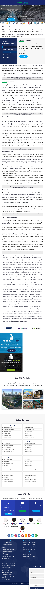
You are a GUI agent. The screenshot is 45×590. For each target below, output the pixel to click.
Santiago (26, 313)
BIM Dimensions (27, 490)
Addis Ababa (25, 260)
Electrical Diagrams (10, 202)
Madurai (21, 293)
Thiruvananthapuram (10, 320)
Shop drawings (39, 126)
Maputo (7, 296)
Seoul (27, 314)
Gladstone (12, 281)
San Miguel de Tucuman (28, 311)
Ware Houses (5, 470)
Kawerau (40, 286)
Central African (27, 271)
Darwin (30, 274)
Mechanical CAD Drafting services (31, 163)
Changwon (9, 272)
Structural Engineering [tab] (8, 54)
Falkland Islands (36, 276)
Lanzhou (26, 289)
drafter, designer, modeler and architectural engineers (19, 107)
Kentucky (13, 287)
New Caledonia (18, 303)
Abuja (19, 260)
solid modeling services (27, 167)
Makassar (36, 293)
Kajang (9, 286)
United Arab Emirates (10, 321)
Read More (23, 61)
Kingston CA (9, 289)
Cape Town (37, 269)
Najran (26, 299)
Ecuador (9, 276)
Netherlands (5, 303)
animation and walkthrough (35, 92)
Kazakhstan (5, 287)
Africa (33, 260)
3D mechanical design (35, 164)
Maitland (32, 293)
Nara (21, 301)
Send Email (36, 516)
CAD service (11, 34)
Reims (41, 308)
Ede (12, 276)
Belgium (7, 267)
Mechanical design (27, 164)
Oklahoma (37, 303)
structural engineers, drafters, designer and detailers (19, 238)
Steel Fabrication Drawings (7, 468)
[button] (3, 19)
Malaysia (10, 294)
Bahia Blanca (19, 264)
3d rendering (9, 103)
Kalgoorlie (12, 286)
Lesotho (12, 291)
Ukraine (40, 320)
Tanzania (11, 318)
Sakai (35, 309)
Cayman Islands (20, 271)
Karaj (30, 286)
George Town (16, 279)
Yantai (4, 326)
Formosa (29, 277)
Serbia (30, 314)
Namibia (32, 299)
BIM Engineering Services (7, 480)
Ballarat (33, 264)
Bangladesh (13, 265)
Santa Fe (17, 313)
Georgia (20, 279)
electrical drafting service (29, 199)
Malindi (20, 294)
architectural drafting (25, 109)
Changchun (40, 271)
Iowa (25, 284)
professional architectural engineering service (20, 89)
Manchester (35, 294)
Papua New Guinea (38, 304)
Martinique (32, 296)
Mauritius (26, 298)
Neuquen (9, 303)
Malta (23, 294)
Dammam (16, 274)
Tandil (8, 318)
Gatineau (8, 279)
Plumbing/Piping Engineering (29, 448)
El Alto (26, 276)
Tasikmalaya (18, 318)
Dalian (13, 274)
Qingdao (16, 308)
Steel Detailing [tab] (6, 62)
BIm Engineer (5, 482)
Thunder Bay (17, 320)
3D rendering (9, 92)
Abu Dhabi (15, 260)
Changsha (5, 272)
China (41, 272)
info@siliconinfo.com (36, 514)
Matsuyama (17, 298)
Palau (11, 304)
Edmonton (20, 276)
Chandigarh (35, 271)
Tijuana (23, 320)
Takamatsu (37, 316)
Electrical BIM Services (6, 490)
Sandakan (5, 313)
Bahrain (24, 264)
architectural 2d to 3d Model (15, 105)
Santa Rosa (22, 313)
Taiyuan (28, 316)
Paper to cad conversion (12, 166)
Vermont (24, 323)
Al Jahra (10, 262)
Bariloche (21, 265)
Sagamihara (23, 309)
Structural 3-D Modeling (31, 234)
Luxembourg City (32, 291)
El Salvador (30, 276)
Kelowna (9, 287)
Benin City (25, 267)
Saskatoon (5, 314)
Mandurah (40, 294)
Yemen (15, 326)
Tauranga (23, 318)
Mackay (12, 293)
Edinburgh (15, 276)
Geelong (11, 279)
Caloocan (15, 269)
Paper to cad (18, 72)
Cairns (41, 267)
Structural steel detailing (19, 126)
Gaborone (40, 277)
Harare (28, 282)
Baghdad (10, 264)
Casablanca (14, 271)
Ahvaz (41, 260)
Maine (29, 293)
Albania (24, 262)
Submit (37, 588)
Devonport (5, 276)
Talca (41, 316)
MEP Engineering (6, 448)
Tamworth (5, 318)
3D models (15, 94)
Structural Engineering (28, 432)
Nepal (41, 301)
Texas (37, 318)
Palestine (20, 304)
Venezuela (17, 323)
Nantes (12, 301)
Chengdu (21, 272)
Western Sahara (31, 325)
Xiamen (40, 325)
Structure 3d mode (28, 128)
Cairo (4, 269)
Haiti (31, 281)
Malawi (6, 294)
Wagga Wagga (29, 323)
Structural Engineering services (17, 125)
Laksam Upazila (21, 289)
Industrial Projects (6, 438)
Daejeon (7, 274)
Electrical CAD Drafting (7, 199)
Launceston (40, 289)
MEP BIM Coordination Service (8, 454)
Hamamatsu (7, 282)
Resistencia (8, 309)
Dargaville (26, 274)
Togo (31, 320)
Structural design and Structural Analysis (11, 129)
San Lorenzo (12, 311)
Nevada (13, 303)
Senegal (23, 314)
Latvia (36, 289)
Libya (27, 291)
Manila (4, 296)
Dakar (10, 274)
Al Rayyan (14, 262)
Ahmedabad (37, 260)
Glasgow (16, 281)
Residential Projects (6, 440)
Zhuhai (26, 326)
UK (38, 320)
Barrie (28, 265)
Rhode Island (16, 309)
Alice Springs (5, 264)
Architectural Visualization (23, 94)
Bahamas (14, 264)
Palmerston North (25, 304)
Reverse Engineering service (34, 166)
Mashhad (40, 296)
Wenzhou (20, 325)
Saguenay (28, 309)
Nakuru (29, 299)
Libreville (24, 291)
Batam (34, 265)
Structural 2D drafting (30, 126)
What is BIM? (26, 482)
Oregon (4, 304)
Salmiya (38, 309)
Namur (36, 299)
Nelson (37, 301)
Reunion (12, 309)
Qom (19, 308)
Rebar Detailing (5, 466)
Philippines (40, 306)
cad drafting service (10, 73)
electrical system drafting (29, 201)
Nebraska (34, 301)
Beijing (40, 265)
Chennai (25, 272)
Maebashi (25, 293)
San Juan (7, 311)
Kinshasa (13, 289)
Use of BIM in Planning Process (30, 484)
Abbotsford (5, 260)
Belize (11, 267)
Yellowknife (11, 326)
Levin (18, 291)
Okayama (33, 303)
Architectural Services (8, 86)
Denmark (40, 274)
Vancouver (9, 323)
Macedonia (8, 293)
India (10, 284)
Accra (21, 260)
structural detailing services (8, 228)
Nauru (30, 301)
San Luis (16, 311)
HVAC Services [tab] (6, 65)
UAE (33, 320)
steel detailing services (34, 231)
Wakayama (40, 323)
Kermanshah (20, 287)
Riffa (20, 309)
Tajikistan (32, 316)
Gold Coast (21, 281)
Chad (31, 271)
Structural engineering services (9, 128)
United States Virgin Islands (36, 321)
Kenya (16, 287)
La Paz (37, 291)
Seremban (33, 314)
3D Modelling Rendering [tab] (8, 59)
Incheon (7, 284)
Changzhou (14, 272)
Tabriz (19, 316)
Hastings (34, 282)
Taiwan (25, 316)
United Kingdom (17, 321)
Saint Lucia (32, 309)
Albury (30, 262)
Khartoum (31, 287)
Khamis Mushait (26, 287)
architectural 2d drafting (23, 100)
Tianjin (21, 320)
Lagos (17, 289)
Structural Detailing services (9, 222)
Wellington (16, 325)
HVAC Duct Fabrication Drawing (30, 474)
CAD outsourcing (28, 38)
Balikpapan (29, 264)
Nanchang (40, 299)
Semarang (17, 314)
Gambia (4, 279)
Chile (35, 272)
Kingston (4, 289)
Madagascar (16, 293)
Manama (30, 294)
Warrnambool (5, 325)
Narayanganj (25, 301)
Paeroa (8, 304)
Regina (38, 308)
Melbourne (8, 299)
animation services (18, 103)
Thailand (40, 318)
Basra (31, 265)
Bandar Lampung (38, 264)
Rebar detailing (19, 128)
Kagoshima (5, 286)
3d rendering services (27, 103)
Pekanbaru (18, 306)
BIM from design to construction (30, 486)
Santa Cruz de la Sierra (11, 313)
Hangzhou (25, 282)
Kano (24, 286)
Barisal (25, 265)
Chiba (33, 272)
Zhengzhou (22, 326)
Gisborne (8, 281)
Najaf (23, 299)
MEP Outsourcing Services (7, 450)
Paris (14, 306)
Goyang (24, 281)
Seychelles (38, 314)
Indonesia (17, 284)
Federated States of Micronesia (12, 277)
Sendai (21, 314)
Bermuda (32, 267)
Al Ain (7, 262)
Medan (40, 298)
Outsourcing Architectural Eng (8, 434)
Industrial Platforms (6, 472)
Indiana (13, 284)
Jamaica (34, 284)
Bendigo (14, 267)
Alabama (17, 262)
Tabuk (22, 316)
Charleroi (18, 272)
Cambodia (19, 269)
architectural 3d (5, 105)
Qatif (13, 308)
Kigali (38, 287)
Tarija (15, 318)
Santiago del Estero (31, 313)
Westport (36, 325)
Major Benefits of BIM (28, 488)
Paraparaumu (9, 306)
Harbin (31, 282)
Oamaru (26, 303)
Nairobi (20, 299)
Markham (17, 296)
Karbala (32, 286)
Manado (26, 294)
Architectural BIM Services (7, 486)
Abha (9, 260)
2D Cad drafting (12, 70)
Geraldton (28, 279)
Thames (4, 320)
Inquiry (2, 8)
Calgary (7, 269)
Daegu (4, 274)
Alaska (21, 262)
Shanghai (7, 316)
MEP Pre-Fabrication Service (8, 456)
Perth (27, 306)
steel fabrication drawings (17, 164)
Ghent (41, 279)
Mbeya (34, 298)
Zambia (18, 326)
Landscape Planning (6, 442)
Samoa (4, 311)
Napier (15, 301)
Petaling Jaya (34, 306)
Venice (21, 323)
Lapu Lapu (32, 289)
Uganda (35, 320)
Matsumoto (11, 298)
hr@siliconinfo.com (22, 514)
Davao (33, 274)
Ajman (4, 262)
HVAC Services (27, 464)
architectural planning (17, 92)
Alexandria (34, 262)
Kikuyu (41, 287)
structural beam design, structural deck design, (33, 142)
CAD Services (5, 32)
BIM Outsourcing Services (7, 484)
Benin (22, 267)
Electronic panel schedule (29, 202)
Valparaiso (5, 323)
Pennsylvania (23, 306)
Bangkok (8, 265)
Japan (38, 284)
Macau (4, 293)
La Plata (40, 291)
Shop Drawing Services (7, 464)
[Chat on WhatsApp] (36, 540)
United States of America (26, 321)
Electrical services (7, 195)
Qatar (11, 308)
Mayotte (30, 298)
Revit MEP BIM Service (6, 458)
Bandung (4, 265)
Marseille (21, 296)
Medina (4, 299)
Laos (29, 289)
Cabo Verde (37, 267)
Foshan (33, 277)
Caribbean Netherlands (7, 271)
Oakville (23, 303)
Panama (31, 304)
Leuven (15, 291)
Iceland (38, 282)
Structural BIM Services (7, 488)
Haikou (28, 281)
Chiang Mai (29, 272)
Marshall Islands (26, 296)
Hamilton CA (20, 282)
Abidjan (11, 260)
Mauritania (22, 298)
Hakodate (34, 281)
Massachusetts (6, 298)
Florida (25, 277)
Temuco (29, 318)
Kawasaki (36, 286)
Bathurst (37, 265)
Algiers (40, 262)
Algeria (37, 262)
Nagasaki (13, 299)
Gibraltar (4, 281)
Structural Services (7, 122)
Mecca (37, 298)
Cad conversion (11, 72)
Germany (31, 279)
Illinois (4, 284)
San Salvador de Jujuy (38, 311)
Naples (18, 301)
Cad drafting (31, 34)
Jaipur (31, 284)
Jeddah (40, 284)
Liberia (21, 291)
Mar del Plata (12, 296)
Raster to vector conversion (22, 166)
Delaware (36, 274)
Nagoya (16, 299)
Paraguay (4, 306)
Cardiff (41, 269)
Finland (22, 277)
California (11, 269)
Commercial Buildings (6, 474)
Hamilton (16, 282)
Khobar (35, 287)
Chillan (38, 272)
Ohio (29, 303)
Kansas (27, 286)
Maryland (36, 296)
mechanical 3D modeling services (19, 171)
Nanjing (4, 301)
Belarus (4, 267)
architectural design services (36, 100)
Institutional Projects (6, 436)
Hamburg (12, 282)
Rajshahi (24, 308)
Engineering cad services (33, 70)
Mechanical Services (7, 156)
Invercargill (21, 284)
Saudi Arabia (10, 314)
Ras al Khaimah (33, 308)
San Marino (21, 311)
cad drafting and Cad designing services (15, 39)
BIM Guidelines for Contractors (30, 480)
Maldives (14, 294)
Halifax (37, 281)
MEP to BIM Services (6, 452)
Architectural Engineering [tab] (8, 52)
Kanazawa (21, 286)
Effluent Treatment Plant (29, 442)
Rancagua (28, 308)
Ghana (35, 279)
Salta (41, 309)
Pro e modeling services (16, 167)
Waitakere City (34, 323)
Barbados (17, 265)
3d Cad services (25, 72)
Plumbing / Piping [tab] (7, 57)
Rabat (21, 308)
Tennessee (34, 318)
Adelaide (29, 260)
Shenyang (15, 316)
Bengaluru (18, 267)
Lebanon (8, 291)
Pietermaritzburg (6, 308)
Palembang (15, 304)
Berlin (29, 267)
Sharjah (11, 316)
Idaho (41, 282)
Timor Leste (27, 320)
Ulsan (4, 321)
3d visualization (25, 92)
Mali (17, 294)
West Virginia (25, 325)
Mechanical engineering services (26, 159)
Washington (11, 325)
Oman (41, 303)
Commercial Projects (28, 452)
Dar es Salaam (21, 274)
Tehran (26, 318)
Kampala (16, 286)
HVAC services (15, 180)
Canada (28, 269)
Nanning (8, 301)
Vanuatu (13, 323)
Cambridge (24, 269)
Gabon (36, 277)
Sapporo (40, 313)
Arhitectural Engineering (7, 432)
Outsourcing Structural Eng (29, 434)
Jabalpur (28, 284)
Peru (30, 306)
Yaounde (7, 326)
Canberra (32, 269)
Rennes (4, 309)
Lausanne (4, 291)
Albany (27, 262)
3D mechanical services (36, 175)
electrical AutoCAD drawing (18, 199)
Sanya (37, 313)
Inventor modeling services (16, 173)
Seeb (14, 314)
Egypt (23, 276)
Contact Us (11, 24)
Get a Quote (11, 355)
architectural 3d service (37, 103)
